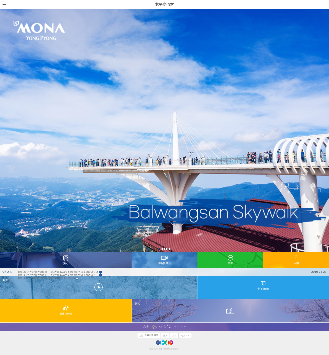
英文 (174, 335)
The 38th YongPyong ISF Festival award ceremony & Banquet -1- (167, 275)
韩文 (165, 335)
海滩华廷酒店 (151, 335)
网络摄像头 (164, 263)
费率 (230, 263)
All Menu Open (4, 4)
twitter (164, 342)
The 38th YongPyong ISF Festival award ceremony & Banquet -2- (167, 271)
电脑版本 (185, 335)
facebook (158, 342)
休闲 (296, 263)
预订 (66, 263)
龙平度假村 (164, 4)
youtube (170, 342)
